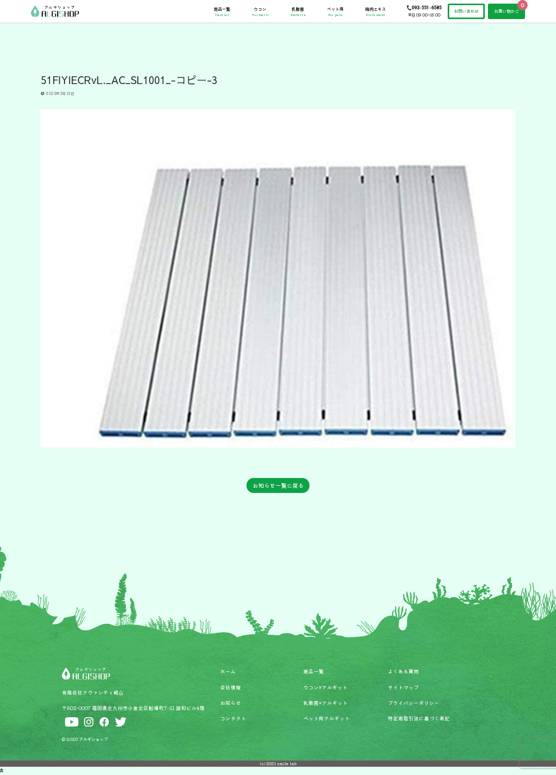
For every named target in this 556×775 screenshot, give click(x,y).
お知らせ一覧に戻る (278, 485)
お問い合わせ (466, 11)
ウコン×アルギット (325, 687)
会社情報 (230, 687)
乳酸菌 (297, 11)
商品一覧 (222, 11)
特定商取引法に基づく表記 (419, 718)
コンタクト (233, 718)
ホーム (228, 671)
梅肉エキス (375, 11)
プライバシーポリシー (413, 702)
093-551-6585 (426, 7)
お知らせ (230, 702)
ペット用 (335, 11)
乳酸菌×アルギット (325, 702)
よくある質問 (403, 671)
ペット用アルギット (326, 718)
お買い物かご (506, 11)
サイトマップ (403, 687)
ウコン (260, 11)
